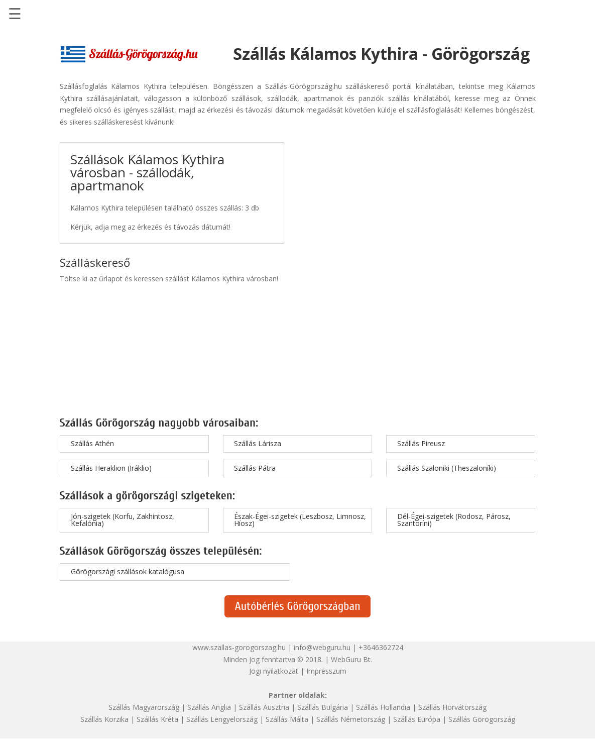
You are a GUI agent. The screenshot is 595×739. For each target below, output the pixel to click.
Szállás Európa (416, 719)
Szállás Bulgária (322, 707)
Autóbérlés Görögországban (297, 606)
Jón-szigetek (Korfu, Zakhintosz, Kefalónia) (122, 519)
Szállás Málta (287, 719)
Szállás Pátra (255, 468)
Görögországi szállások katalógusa (127, 571)
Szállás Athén (92, 443)
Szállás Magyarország (143, 707)
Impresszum (326, 671)
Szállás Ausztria (264, 707)
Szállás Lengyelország (222, 719)
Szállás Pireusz (421, 443)
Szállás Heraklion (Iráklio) (111, 468)
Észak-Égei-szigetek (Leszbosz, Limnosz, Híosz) (300, 519)
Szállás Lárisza (257, 443)
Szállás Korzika (104, 719)
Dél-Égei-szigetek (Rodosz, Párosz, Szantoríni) (454, 519)
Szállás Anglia (209, 707)
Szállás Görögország (481, 719)
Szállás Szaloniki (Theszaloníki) (446, 468)
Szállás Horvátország (452, 707)
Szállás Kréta (157, 719)
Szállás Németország (350, 719)
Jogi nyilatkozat (273, 671)
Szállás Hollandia (383, 707)
